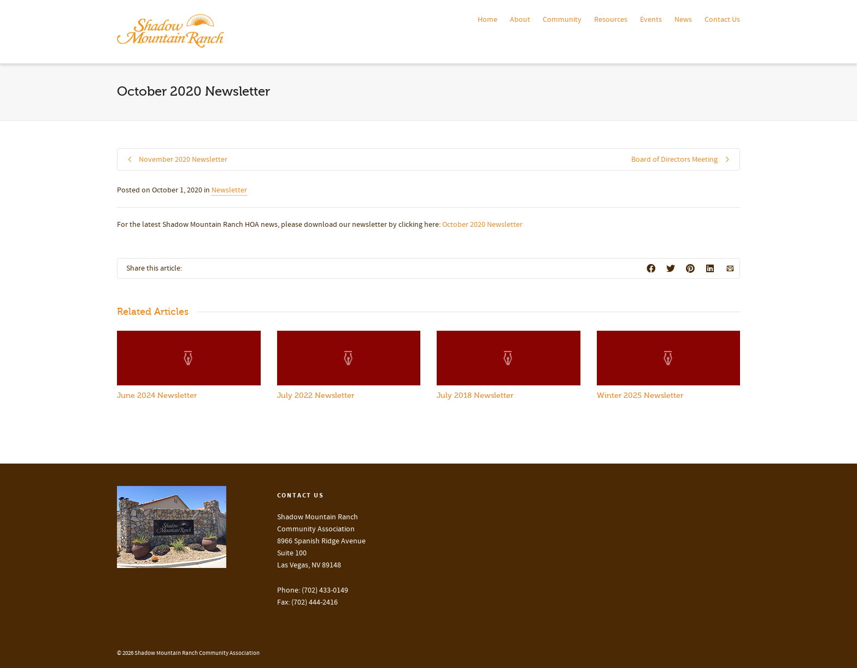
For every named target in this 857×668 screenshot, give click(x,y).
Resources (610, 20)
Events (651, 20)
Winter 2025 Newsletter (640, 395)
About (520, 20)
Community (562, 20)
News (683, 20)
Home (487, 20)
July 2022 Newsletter (315, 395)
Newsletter (229, 190)
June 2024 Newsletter (157, 395)
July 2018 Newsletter (475, 395)
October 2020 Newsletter (482, 225)
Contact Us (722, 20)
